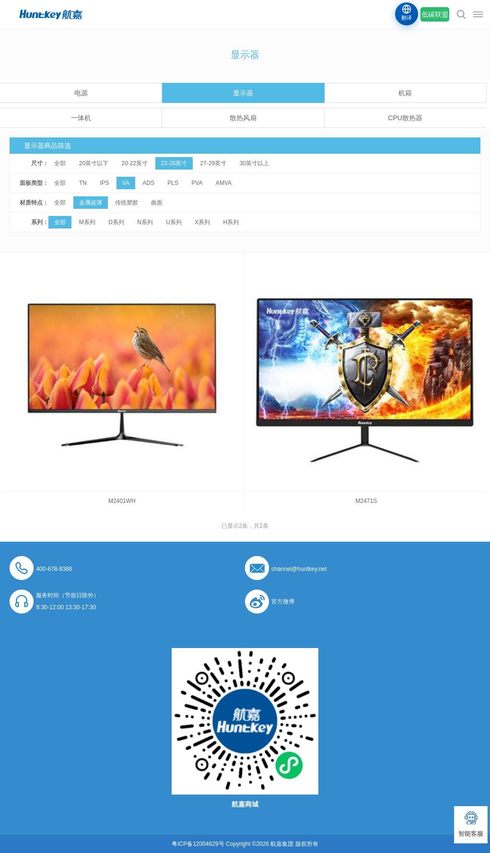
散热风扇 (243, 118)
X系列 (202, 222)
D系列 (116, 222)
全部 (60, 163)
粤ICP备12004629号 (198, 844)
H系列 (231, 222)
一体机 (81, 118)
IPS (104, 183)
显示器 (243, 93)
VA (125, 183)
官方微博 (282, 601)
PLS (172, 183)
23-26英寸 (174, 163)
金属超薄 (90, 202)
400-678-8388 (54, 569)
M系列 (87, 222)
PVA (196, 183)
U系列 (174, 222)
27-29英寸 (213, 163)
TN (83, 183)
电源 (81, 93)
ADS (148, 183)
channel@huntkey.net (299, 569)
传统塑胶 (126, 202)
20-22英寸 (134, 163)
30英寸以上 (254, 163)
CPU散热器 (405, 118)
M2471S (366, 501)
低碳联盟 (434, 14)
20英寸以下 (93, 163)
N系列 (145, 222)
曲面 (157, 202)
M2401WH (122, 501)
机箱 (405, 93)
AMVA (224, 183)
